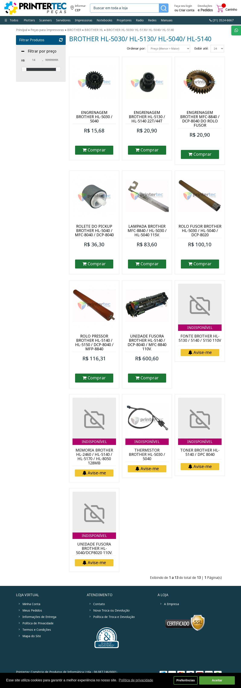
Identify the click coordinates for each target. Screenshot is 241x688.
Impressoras (83, 20)
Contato (99, 604)
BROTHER (74, 29)
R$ (23, 60)
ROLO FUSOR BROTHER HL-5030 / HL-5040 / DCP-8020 (200, 230)
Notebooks (104, 20)
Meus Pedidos (32, 610)
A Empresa (171, 604)
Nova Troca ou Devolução (111, 610)
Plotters (29, 20)
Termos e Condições (36, 629)
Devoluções (205, 8)
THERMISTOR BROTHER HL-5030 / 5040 (147, 454)
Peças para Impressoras (47, 29)
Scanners (45, 20)
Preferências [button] (185, 680)
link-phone (221, 20)
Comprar (94, 150)
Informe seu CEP (78, 8)
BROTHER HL (93, 29)
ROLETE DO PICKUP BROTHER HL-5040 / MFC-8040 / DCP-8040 (94, 230)
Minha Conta (31, 604)
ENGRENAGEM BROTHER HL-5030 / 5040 (94, 117)
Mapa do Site (31, 636)
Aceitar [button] (217, 680)
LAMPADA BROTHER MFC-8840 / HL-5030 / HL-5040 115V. (147, 230)
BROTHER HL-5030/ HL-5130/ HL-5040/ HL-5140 (140, 29)
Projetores (124, 20)
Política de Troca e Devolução (114, 616)
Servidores (63, 20)
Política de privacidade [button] (136, 680)
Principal (21, 29)
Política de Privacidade (38, 623)
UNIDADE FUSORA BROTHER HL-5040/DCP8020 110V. (94, 548)
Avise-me (200, 352)
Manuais (167, 20)
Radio (140, 20)
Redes (152, 20)
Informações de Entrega (39, 616)
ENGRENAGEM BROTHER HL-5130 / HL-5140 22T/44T (147, 117)
